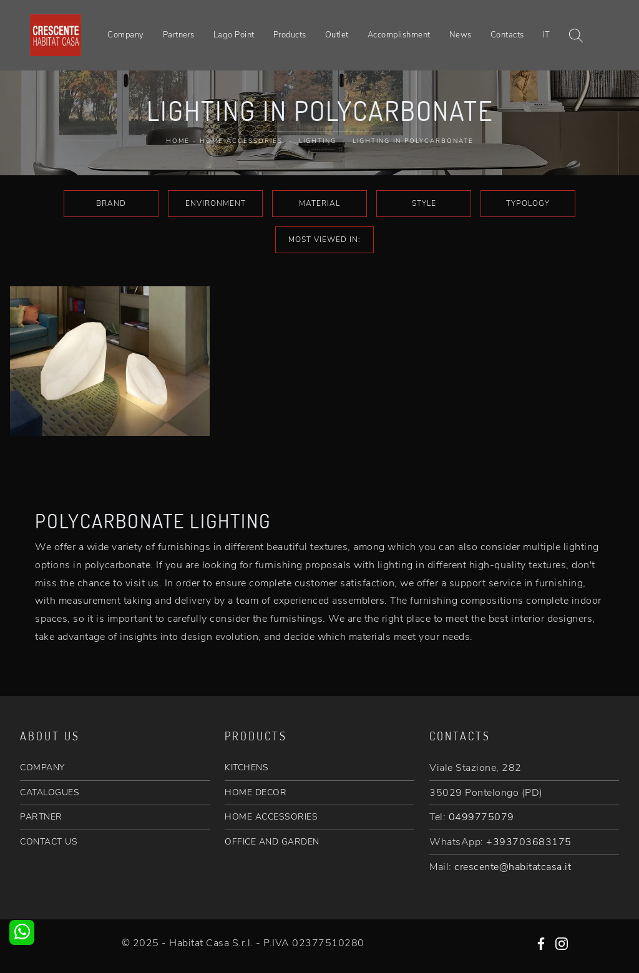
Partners (179, 35)
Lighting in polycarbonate (413, 141)
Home (178, 141)
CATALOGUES (49, 792)
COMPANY (42, 767)
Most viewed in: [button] (324, 239)
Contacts (507, 35)
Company (125, 35)
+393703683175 (529, 842)
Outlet (337, 35)
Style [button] (424, 203)
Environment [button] (215, 203)
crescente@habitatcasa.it (512, 867)
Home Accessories (241, 141)
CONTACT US (48, 842)
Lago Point (234, 35)
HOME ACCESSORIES (271, 817)
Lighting (317, 141)
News (460, 35)
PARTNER (41, 817)
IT (546, 35)
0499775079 (481, 817)
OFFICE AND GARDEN (272, 842)
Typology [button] (528, 203)
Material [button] (319, 203)
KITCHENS (246, 767)
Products (289, 35)
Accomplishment (399, 35)
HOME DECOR (255, 792)
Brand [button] (111, 203)
